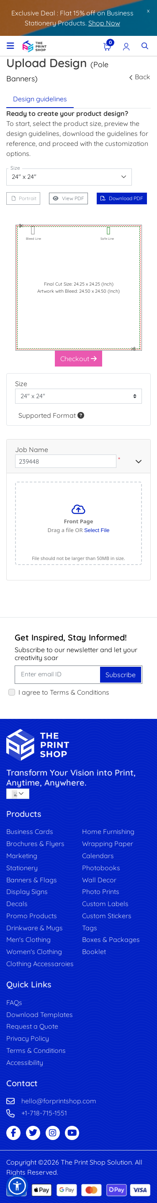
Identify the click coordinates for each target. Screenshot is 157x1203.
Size (21, 383)
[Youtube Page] (72, 1133)
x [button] (148, 10)
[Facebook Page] (13, 1133)
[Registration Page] (126, 46)
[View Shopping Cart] (107, 46)
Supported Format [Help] (51, 415)
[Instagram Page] (53, 1133)
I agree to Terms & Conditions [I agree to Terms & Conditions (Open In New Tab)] (63, 692)
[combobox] (69, 177)
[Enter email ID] (58, 675)
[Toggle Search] (145, 46)
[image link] (78, 745)
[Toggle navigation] (10, 46)
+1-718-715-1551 (44, 1113)
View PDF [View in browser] (68, 198)
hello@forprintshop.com (58, 1101)
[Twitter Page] (33, 1133)
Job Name (31, 449)
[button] (17, 1186)
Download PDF (121, 198)
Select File (97, 530)
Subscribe (121, 675)
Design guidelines (40, 99)
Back (139, 77)
